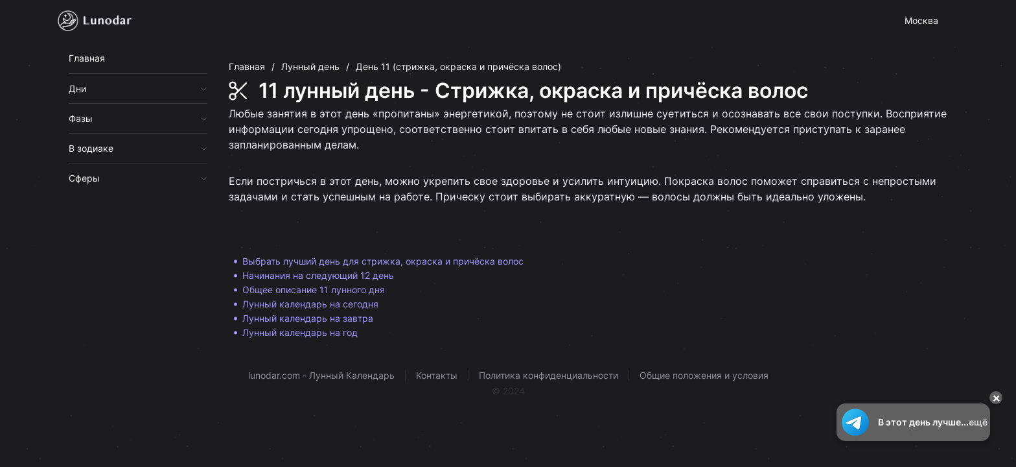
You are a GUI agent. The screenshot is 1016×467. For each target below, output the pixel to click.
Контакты (436, 375)
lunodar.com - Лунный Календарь (321, 375)
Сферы (84, 178)
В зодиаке (91, 148)
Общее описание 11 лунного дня (313, 289)
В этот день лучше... (913, 422)
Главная (87, 58)
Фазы (81, 118)
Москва (921, 20)
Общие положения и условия (704, 375)
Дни (77, 88)
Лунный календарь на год (300, 332)
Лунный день (310, 66)
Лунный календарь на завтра (307, 318)
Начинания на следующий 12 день (318, 275)
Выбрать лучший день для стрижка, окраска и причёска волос (383, 261)
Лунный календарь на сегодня (310, 303)
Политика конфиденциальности (548, 375)
